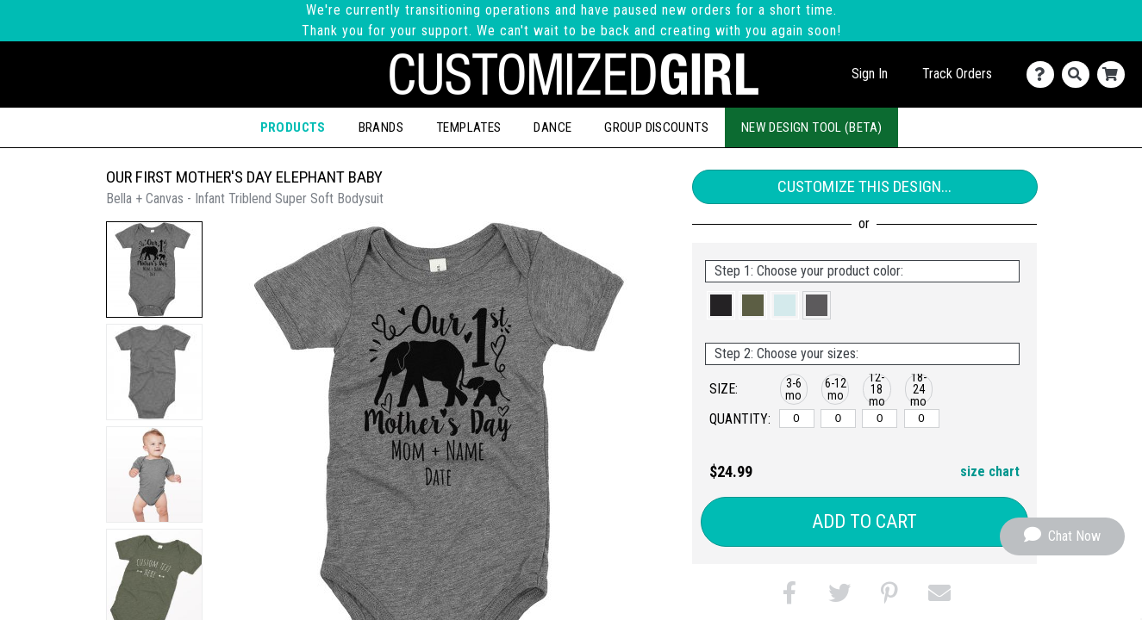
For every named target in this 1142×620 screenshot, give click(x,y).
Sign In (870, 73)
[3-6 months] (796, 418)
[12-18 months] (879, 418)
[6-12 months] (838, 418)
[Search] (1079, 74)
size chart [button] (990, 471)
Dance (552, 127)
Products (293, 127)
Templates (468, 127)
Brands (381, 127)
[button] (154, 269)
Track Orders (957, 73)
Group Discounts (656, 127)
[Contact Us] (1044, 74)
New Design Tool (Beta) (811, 127)
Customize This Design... (864, 186)
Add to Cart (864, 521)
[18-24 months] (921, 418)
